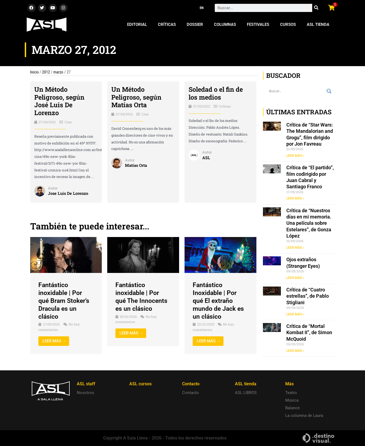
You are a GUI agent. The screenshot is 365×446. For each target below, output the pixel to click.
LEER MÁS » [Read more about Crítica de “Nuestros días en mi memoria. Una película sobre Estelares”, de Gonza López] (295, 248)
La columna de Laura (304, 415)
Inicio (34, 72)
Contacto (190, 392)
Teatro (291, 392)
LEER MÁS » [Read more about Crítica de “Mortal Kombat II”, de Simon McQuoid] (295, 351)
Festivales (258, 24)
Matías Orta (136, 165)
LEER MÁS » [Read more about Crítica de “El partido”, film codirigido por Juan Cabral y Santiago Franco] (295, 199)
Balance (292, 407)
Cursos (288, 24)
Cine (68, 122)
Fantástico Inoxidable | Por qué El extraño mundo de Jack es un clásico (219, 300)
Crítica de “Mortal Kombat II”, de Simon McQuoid (309, 333)
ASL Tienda (318, 24)
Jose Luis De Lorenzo (68, 193)
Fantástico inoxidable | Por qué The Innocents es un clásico (142, 296)
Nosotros (85, 392)
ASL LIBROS (246, 392)
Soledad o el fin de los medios (216, 93)
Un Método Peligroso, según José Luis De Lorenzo (59, 101)
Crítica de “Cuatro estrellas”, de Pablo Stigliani (307, 296)
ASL (206, 157)
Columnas (225, 24)
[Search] (316, 8)
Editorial (137, 24)
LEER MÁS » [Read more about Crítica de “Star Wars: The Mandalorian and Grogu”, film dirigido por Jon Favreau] (295, 156)
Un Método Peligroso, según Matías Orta (136, 97)
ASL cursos (140, 383)
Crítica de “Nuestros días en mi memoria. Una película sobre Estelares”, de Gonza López (308, 223)
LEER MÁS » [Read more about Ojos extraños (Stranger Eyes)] (295, 278)
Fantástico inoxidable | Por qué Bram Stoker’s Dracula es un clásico (65, 300)
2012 (46, 72)
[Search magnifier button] (329, 91)
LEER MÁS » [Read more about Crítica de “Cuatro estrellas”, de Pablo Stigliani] (295, 315)
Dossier (195, 24)
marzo (59, 72)
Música (292, 400)
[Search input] (296, 91)
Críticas (167, 24)
